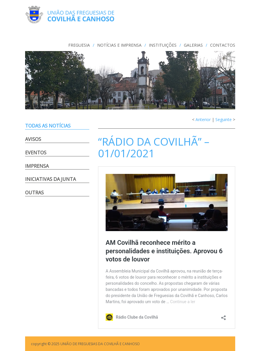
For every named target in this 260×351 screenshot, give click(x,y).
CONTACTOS (222, 45)
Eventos (35, 152)
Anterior (203, 119)
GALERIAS (193, 45)
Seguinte (223, 119)
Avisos (33, 139)
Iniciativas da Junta (50, 179)
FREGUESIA (79, 45)
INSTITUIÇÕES (163, 45)
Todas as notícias (48, 126)
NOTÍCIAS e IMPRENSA (119, 45)
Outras (34, 192)
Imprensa (37, 166)
